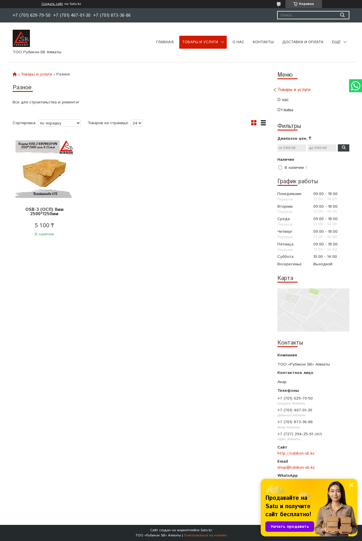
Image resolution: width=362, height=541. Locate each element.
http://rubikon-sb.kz (296, 453)
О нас (238, 42)
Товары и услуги (200, 42)
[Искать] (342, 15)
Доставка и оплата (302, 42)
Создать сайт (52, 4)
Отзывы (285, 110)
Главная (165, 42)
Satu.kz (206, 530)
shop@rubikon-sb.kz (296, 467)
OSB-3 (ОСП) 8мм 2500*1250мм (44, 211)
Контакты (263, 42)
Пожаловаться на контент (205, 535)
